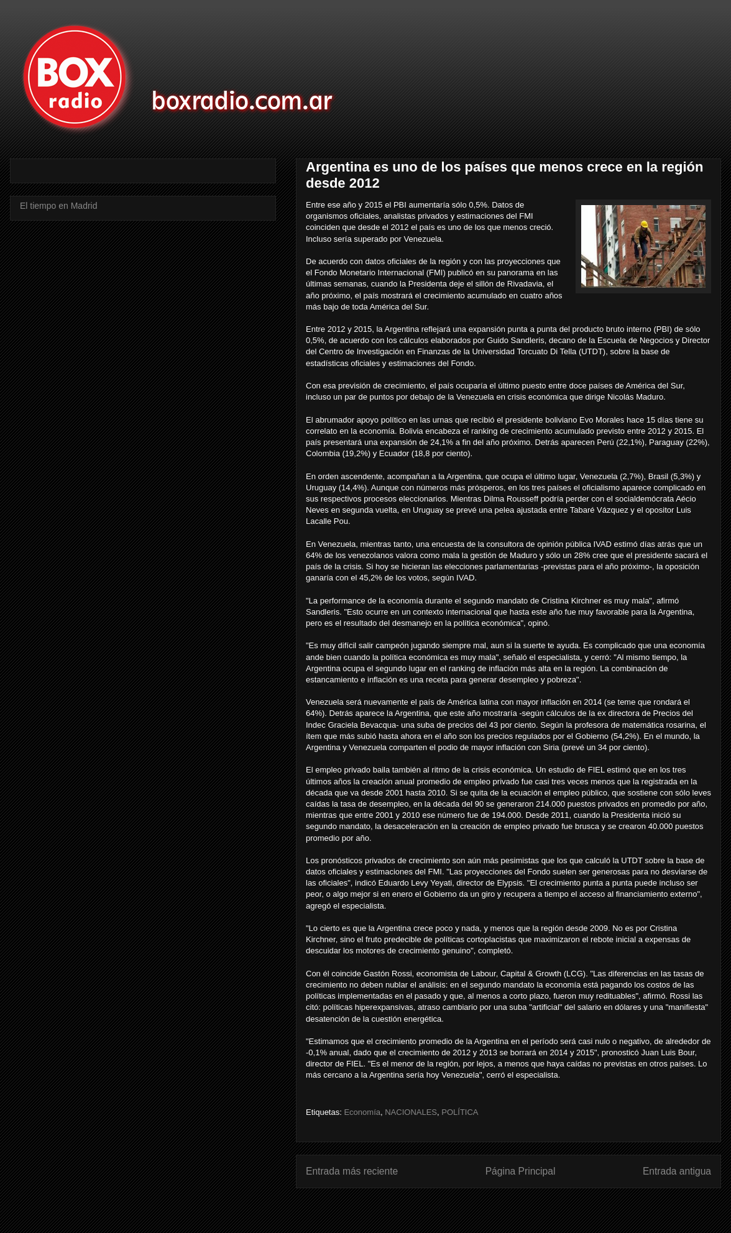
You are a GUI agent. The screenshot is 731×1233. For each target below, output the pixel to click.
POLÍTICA (459, 1112)
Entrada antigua (677, 1171)
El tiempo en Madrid (59, 206)
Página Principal (520, 1171)
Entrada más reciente (352, 1171)
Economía (362, 1112)
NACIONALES (411, 1112)
